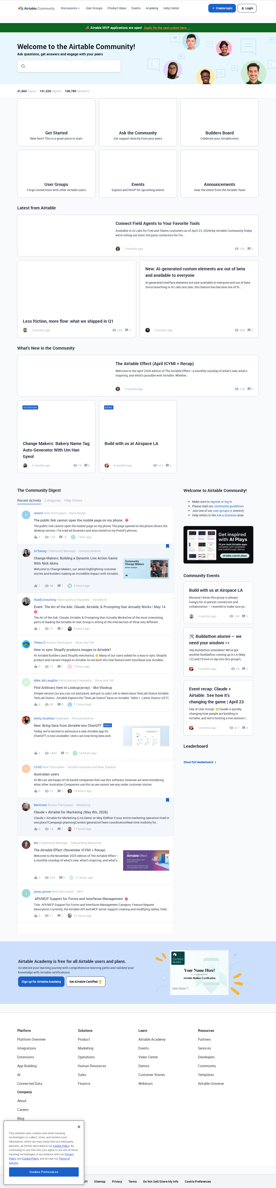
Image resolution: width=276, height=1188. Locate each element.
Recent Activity (29, 500)
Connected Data (29, 1083)
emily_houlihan (44, 718)
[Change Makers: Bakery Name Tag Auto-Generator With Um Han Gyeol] (56, 436)
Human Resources (92, 1065)
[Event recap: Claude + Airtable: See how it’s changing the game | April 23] (218, 708)
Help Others (73, 500)
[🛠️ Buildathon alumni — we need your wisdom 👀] (218, 652)
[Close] (79, 1155)
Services (204, 1048)
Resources (206, 1030)
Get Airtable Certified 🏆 (86, 981)
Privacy (117, 1181)
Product (84, 1039)
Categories (52, 500)
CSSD (38, 767)
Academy (152, 8)
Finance (84, 1083)
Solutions (85, 1030)
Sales (82, 1074)
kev (36, 843)
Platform (24, 1030)
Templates (206, 1074)
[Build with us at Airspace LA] (138, 436)
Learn (142, 1030)
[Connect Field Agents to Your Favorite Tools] (138, 236)
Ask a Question (226, 515)
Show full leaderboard (200, 762)
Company (24, 1092)
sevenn (38, 513)
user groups (221, 511)
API (85, 1181)
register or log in (221, 502)
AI (18, 1074)
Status (22, 1127)
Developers (206, 1057)
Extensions (25, 1057)
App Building (27, 1065)
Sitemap (99, 1181)
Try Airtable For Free (32, 1145)
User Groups (94, 8)
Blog (20, 1118)
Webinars (145, 1083)
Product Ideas (117, 8)
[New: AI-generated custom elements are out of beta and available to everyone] (199, 299)
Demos (143, 1065)
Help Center (171, 8)
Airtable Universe (211, 1083)
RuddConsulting (45, 600)
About (22, 1100)
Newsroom (25, 1136)
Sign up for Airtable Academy (41, 981)
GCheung (40, 551)
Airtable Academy (152, 1039)
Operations (86, 1057)
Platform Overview (31, 1039)
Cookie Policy (61, 1174)
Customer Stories (151, 1074)
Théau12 (40, 642)
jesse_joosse (42, 891)
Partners (204, 1039)
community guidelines (229, 506)
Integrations (26, 1048)
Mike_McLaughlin (46, 680)
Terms (133, 1181)
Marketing (85, 1048)
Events (136, 8)
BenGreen (40, 805)
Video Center (148, 1057)
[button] (222, 8)
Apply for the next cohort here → (167, 27)
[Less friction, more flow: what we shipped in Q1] (76, 299)
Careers (23, 1109)
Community (207, 1065)
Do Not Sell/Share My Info (160, 1181)
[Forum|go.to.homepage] (36, 8)
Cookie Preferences (198, 1181)
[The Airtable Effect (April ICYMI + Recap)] (138, 376)
